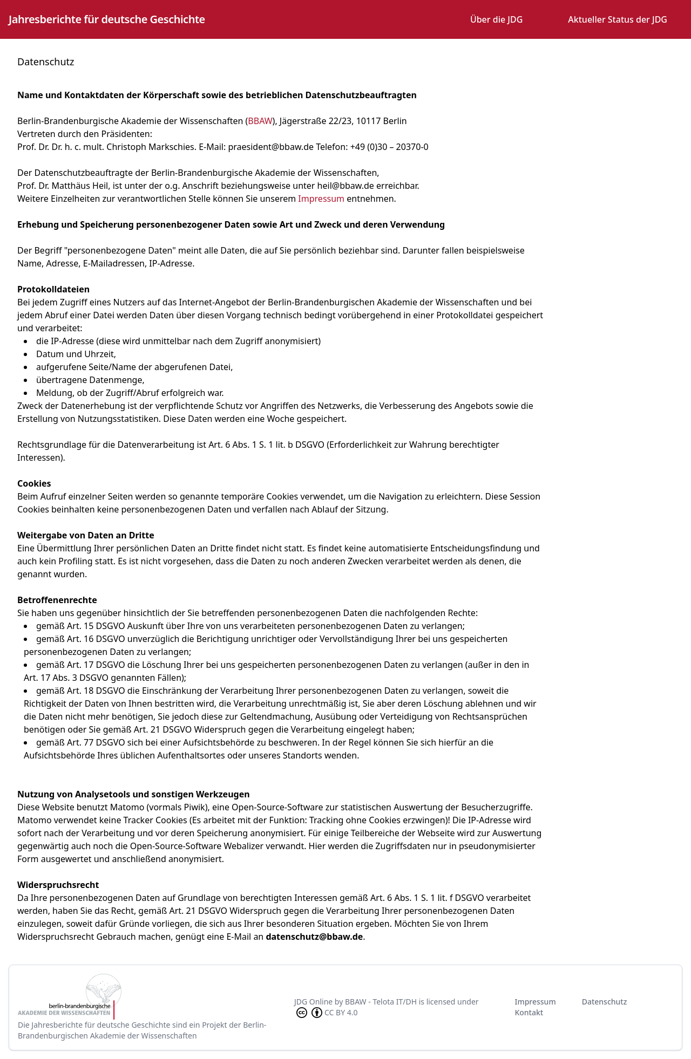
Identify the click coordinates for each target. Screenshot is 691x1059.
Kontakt (528, 1012)
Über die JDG (496, 19)
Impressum (321, 198)
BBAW (260, 121)
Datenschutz (604, 1001)
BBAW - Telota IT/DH (381, 1001)
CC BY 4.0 (326, 1012)
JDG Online (313, 1001)
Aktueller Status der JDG (617, 19)
